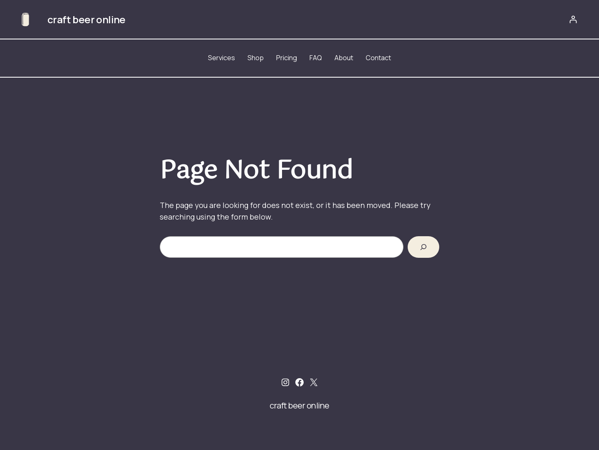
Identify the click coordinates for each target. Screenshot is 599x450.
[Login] (573, 19)
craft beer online (86, 19)
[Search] (423, 247)
